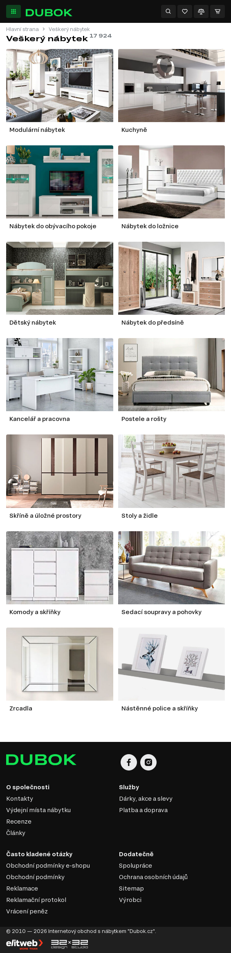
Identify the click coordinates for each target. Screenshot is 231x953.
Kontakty (19, 798)
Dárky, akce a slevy (146, 798)
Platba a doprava (143, 809)
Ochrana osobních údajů (153, 876)
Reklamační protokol (36, 899)
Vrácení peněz (27, 911)
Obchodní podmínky (35, 876)
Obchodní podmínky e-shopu (48, 865)
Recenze (18, 821)
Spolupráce (135, 865)
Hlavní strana (22, 29)
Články (15, 832)
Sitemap (131, 888)
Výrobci (130, 899)
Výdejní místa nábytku (38, 809)
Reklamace (22, 888)
